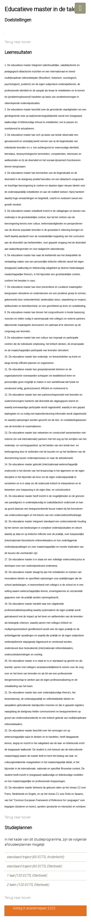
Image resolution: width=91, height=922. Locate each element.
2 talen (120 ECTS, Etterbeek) (28, 885)
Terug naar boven (18, 42)
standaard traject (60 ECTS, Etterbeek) (34, 866)
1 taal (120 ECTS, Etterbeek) (27, 875)
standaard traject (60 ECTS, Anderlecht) (35, 857)
